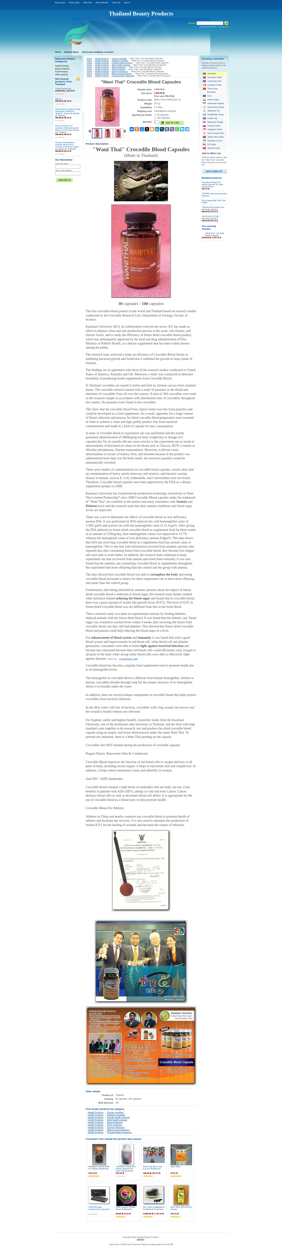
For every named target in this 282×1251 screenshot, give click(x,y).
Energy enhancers (120, 71)
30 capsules (161, 115)
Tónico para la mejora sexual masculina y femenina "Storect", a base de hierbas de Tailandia (67, 112)
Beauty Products (62, 69)
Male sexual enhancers (122, 73)
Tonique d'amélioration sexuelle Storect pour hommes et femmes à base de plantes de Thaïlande (67, 145)
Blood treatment (119, 67)
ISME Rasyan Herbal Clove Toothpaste (125, 1208)
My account (60, 2)
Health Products (62, 66)
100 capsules (162, 118)
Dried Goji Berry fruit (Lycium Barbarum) (152, 1167)
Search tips (223, 27)
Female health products (122, 63)
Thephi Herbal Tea (63, 89)
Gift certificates (101, 2)
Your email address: (63, 170)
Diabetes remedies (120, 61)
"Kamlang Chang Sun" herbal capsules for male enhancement (126, 1168)
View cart (116, 2)
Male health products (121, 65)
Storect (58, 99)
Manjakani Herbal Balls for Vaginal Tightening (99, 1167)
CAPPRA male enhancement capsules (99, 1208)
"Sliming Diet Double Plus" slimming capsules (213, 208)
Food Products (61, 72)
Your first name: (62, 164)
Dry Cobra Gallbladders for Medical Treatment (154, 1208)
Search (192, 23)
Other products (61, 74)
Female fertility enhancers (123, 76)
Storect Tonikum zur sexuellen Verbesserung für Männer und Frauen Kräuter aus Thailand (67, 129)
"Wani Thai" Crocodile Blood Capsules (214, 234)
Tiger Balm (175, 1166)
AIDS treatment (118, 69)
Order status (74, 2)
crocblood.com (128, 659)
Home (89, 58)
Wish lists (87, 2)
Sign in (127, 2)
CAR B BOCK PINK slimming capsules (210, 217)
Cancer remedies (119, 58)
